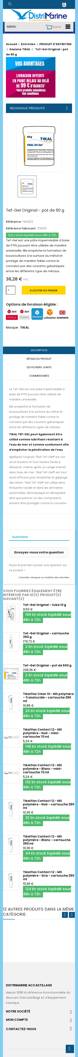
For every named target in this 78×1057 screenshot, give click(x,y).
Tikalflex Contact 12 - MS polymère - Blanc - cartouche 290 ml (46, 840)
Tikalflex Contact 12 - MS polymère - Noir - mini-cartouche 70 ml (42, 733)
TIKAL (24, 327)
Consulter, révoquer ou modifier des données (44, 577)
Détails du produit (39, 359)
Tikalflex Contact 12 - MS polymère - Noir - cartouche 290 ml (48, 804)
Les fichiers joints (39, 367)
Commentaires (39, 376)
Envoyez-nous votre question (39, 552)
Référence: (13, 222)
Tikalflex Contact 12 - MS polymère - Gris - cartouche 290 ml (48, 875)
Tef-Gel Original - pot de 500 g (47, 665)
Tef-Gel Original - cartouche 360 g (46, 635)
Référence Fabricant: (21, 228)
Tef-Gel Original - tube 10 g (44, 605)
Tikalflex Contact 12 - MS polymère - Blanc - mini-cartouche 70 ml (42, 768)
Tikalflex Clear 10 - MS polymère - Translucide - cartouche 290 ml (48, 697)
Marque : (12, 327)
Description (39, 350)
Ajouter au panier (43, 290)
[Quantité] (10, 290)
